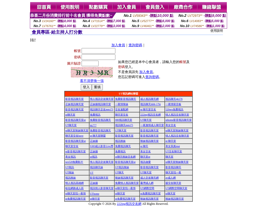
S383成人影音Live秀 (101, 146)
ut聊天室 (70, 114)
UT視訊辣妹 (122, 167)
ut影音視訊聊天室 (75, 151)
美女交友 (170, 125)
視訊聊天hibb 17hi (150, 104)
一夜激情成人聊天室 (152, 125)
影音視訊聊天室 (74, 98)
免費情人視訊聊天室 (127, 182)
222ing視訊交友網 (150, 114)
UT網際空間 (147, 188)
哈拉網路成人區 (74, 188)
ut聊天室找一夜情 (125, 188)
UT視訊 (69, 167)
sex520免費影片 (74, 161)
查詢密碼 (135, 45)
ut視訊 (93, 156)
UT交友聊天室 (173, 151)
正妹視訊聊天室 (74, 104)
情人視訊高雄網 (74, 182)
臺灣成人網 (146, 182)
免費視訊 (95, 114)
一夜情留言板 (173, 104)
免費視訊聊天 (123, 146)
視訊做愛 (145, 161)
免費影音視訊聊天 (125, 98)
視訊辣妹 (120, 140)
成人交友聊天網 (149, 177)
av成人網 (170, 177)
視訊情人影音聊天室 (102, 188)
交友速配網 (121, 109)
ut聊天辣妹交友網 (125, 156)
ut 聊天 (144, 146)
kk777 (93, 125)
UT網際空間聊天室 (176, 188)
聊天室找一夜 (173, 172)
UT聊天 (119, 172)
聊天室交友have (74, 135)
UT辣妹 (69, 172)
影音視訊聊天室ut (75, 119)
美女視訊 (70, 156)
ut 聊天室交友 (148, 109)
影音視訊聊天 (173, 167)
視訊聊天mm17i (124, 125)
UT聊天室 (146, 119)
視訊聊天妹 (96, 167)
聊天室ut (145, 156)
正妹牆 (94, 140)
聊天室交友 (121, 114)
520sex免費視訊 (174, 109)
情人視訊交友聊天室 (102, 98)
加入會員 (118, 45)
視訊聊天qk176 (174, 98)
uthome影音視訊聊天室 (178, 119)
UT (91, 172)
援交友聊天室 (173, 182)
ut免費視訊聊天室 (150, 193)
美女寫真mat (172, 146)
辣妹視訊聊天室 (149, 140)
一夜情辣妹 (121, 104)
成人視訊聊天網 (149, 98)
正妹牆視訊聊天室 (100, 104)
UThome (94, 193)
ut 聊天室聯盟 (98, 135)
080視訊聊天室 (123, 119)
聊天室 (169, 156)
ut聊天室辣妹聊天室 (76, 130)
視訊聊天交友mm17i (101, 109)
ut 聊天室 (170, 140)
